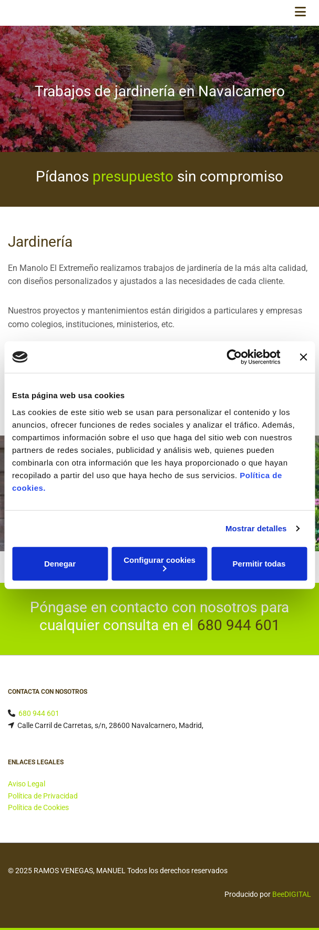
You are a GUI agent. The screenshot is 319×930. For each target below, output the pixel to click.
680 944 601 (238, 625)
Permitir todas (259, 563)
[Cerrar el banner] (303, 357)
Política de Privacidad (43, 796)
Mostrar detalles (256, 528)
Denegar (60, 563)
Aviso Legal (26, 784)
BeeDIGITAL (291, 894)
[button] (273, 13)
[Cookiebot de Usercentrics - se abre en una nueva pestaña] (234, 357)
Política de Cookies (38, 807)
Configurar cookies (159, 563)
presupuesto (132, 176)
